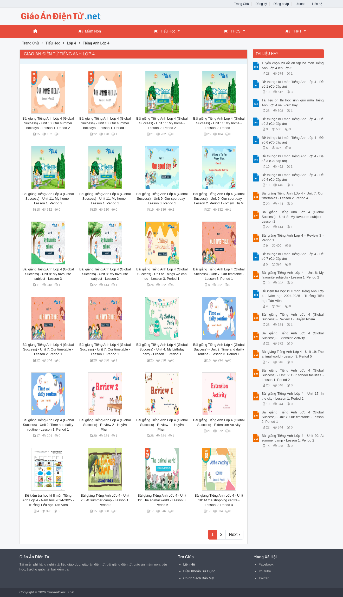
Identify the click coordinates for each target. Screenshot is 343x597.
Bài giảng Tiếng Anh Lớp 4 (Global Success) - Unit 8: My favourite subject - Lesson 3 (48, 274)
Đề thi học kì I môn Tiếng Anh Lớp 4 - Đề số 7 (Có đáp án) (293, 256)
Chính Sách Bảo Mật (199, 578)
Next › (234, 534)
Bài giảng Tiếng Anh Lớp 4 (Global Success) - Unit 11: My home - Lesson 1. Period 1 (105, 198)
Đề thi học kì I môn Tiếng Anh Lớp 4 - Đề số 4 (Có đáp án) (293, 177)
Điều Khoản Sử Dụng (199, 571)
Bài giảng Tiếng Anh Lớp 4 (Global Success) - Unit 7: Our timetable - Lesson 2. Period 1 (48, 349)
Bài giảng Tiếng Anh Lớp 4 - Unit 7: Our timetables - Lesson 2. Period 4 (293, 195)
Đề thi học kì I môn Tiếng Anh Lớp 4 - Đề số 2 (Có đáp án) (293, 121)
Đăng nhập (281, 4)
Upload (300, 4)
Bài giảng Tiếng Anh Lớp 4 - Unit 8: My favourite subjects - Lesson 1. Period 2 (293, 275)
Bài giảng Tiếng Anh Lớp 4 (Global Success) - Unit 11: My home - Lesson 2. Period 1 (219, 123)
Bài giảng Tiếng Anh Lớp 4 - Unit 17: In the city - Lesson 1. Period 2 (293, 396)
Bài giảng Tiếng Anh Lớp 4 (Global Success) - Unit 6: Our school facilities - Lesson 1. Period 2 (293, 375)
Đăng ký (261, 4)
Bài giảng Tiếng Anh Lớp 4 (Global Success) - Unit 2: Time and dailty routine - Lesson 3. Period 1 (219, 349)
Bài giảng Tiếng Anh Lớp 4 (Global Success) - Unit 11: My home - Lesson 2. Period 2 (162, 123)
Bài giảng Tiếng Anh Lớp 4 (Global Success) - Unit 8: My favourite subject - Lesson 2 (105, 274)
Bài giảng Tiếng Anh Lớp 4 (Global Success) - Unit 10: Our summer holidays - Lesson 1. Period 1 (105, 123)
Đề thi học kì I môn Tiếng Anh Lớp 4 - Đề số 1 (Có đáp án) (293, 84)
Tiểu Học (164, 31)
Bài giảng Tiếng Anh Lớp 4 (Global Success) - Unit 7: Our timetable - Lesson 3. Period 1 (219, 274)
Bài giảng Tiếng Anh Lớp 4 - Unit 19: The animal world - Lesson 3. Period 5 (162, 500)
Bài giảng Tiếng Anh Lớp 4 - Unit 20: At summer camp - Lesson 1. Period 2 (105, 500)
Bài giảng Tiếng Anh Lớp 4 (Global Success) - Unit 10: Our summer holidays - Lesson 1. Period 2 (48, 123)
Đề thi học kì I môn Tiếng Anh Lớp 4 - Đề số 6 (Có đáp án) (293, 140)
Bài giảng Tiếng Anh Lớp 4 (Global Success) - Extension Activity (293, 335)
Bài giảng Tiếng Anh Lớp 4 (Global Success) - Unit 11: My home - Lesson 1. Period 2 (48, 198)
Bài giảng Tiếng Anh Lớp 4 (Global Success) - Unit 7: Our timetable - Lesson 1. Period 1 (105, 349)
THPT (294, 31)
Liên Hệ (189, 564)
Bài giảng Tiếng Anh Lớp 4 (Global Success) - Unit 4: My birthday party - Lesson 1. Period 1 (162, 349)
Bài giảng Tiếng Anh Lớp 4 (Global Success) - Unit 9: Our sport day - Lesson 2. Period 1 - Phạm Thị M (219, 198)
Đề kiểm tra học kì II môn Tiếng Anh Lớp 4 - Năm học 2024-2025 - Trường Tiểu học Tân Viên (48, 500)
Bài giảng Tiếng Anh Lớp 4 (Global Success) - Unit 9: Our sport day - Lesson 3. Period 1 (162, 198)
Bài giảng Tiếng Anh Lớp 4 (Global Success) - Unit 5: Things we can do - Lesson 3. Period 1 (162, 274)
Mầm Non (90, 31)
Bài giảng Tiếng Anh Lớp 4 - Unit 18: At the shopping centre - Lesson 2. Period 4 (219, 500)
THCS (232, 31)
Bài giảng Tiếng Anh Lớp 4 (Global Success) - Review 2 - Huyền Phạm (105, 424)
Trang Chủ (241, 4)
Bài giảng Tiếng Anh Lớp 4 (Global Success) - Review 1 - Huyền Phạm (162, 424)
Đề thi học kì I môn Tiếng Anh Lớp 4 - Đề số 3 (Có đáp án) (293, 158)
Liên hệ (317, 4)
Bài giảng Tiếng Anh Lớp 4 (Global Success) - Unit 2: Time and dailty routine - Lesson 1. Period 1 (48, 424)
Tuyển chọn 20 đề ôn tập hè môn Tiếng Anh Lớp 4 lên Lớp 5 (293, 65)
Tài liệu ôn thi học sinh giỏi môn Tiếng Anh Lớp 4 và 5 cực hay (293, 102)
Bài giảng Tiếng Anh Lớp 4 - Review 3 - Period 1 (293, 237)
